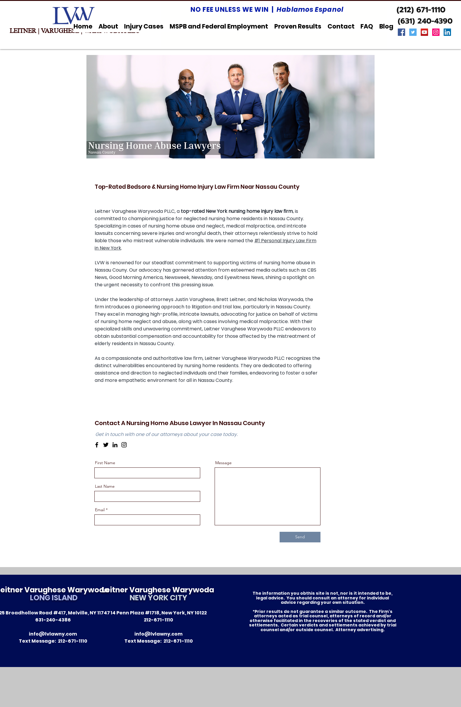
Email (100, 510)
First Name (105, 463)
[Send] (300, 537)
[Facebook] (96, 444)
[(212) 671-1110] (421, 10)
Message (223, 463)
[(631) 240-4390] (425, 21)
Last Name (105, 486)
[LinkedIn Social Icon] (447, 32)
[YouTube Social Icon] (424, 32)
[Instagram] (124, 444)
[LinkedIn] (114, 444)
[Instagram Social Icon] (436, 32)
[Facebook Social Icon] (401, 32)
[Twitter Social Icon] (413, 32)
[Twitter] (105, 444)
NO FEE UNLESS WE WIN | (267, 9)
